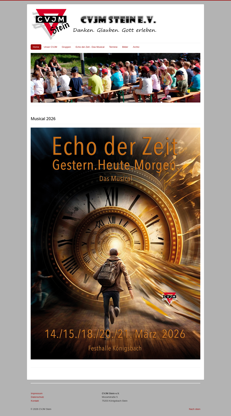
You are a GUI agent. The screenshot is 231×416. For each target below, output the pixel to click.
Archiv (136, 47)
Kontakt (35, 400)
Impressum (36, 393)
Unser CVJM (50, 47)
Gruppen (66, 47)
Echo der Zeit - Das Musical (90, 47)
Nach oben (194, 409)
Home (36, 47)
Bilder (125, 47)
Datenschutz (37, 397)
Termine (113, 47)
